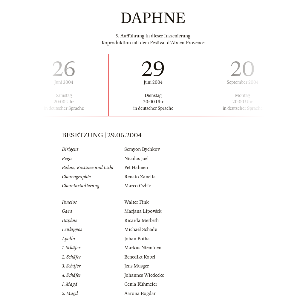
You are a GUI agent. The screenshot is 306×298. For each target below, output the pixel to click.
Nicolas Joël (136, 158)
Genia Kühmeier (140, 284)
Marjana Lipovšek (143, 211)
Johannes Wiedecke (144, 275)
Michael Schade (140, 229)
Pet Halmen (136, 167)
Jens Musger (136, 266)
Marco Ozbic (137, 185)
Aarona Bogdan (140, 293)
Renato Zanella (140, 177)
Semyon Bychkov (142, 149)
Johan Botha (137, 238)
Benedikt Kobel (139, 257)
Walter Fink (136, 202)
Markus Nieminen (142, 247)
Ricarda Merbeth (141, 220)
